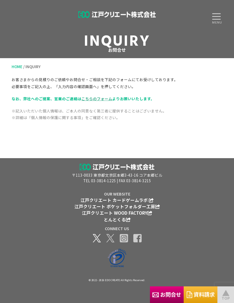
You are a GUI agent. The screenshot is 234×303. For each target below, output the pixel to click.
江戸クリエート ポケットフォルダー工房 (117, 206)
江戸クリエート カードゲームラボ (117, 200)
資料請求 (190, 294)
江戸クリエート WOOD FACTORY (117, 213)
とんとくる (117, 219)
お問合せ (134, 294)
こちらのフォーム (96, 98)
